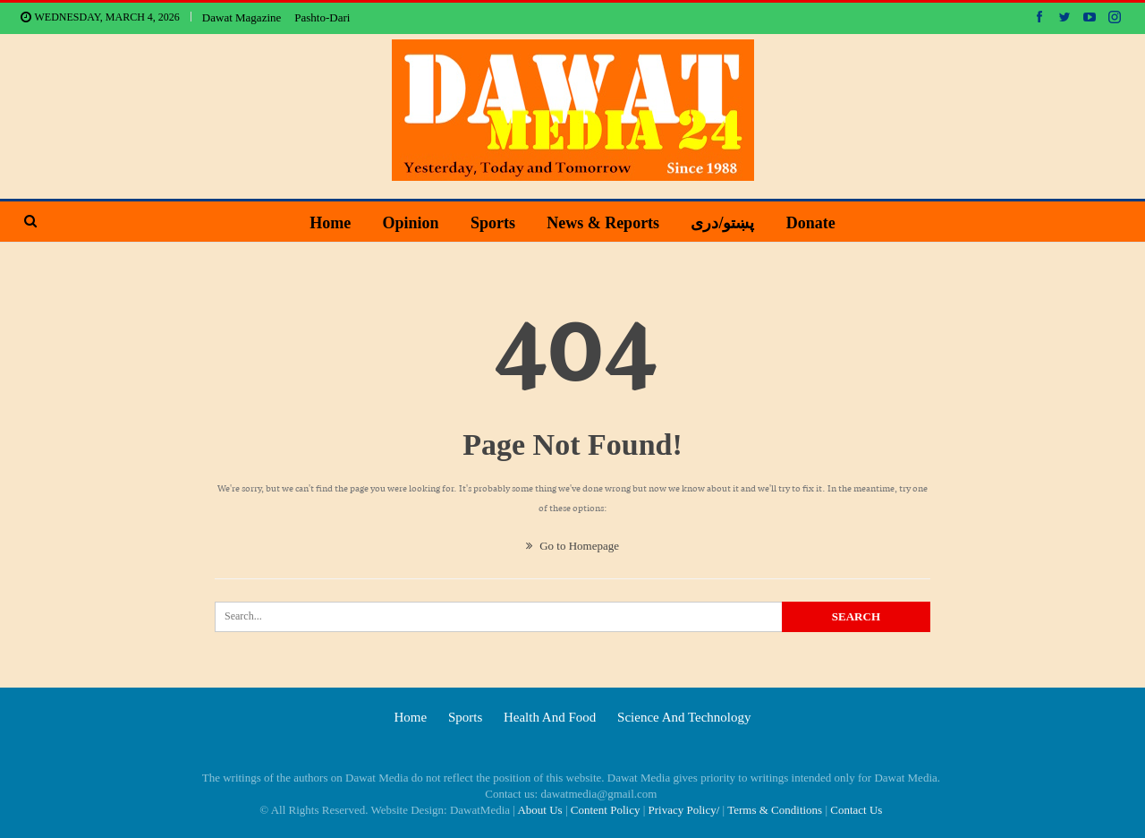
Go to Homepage (572, 545)
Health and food (550, 717)
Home (330, 223)
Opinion (411, 223)
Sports (493, 223)
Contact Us (856, 810)
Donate (810, 223)
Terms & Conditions (774, 810)
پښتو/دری (722, 223)
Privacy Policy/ (684, 810)
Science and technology (684, 717)
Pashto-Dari (322, 17)
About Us (539, 810)
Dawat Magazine (241, 17)
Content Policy (605, 810)
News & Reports (603, 223)
